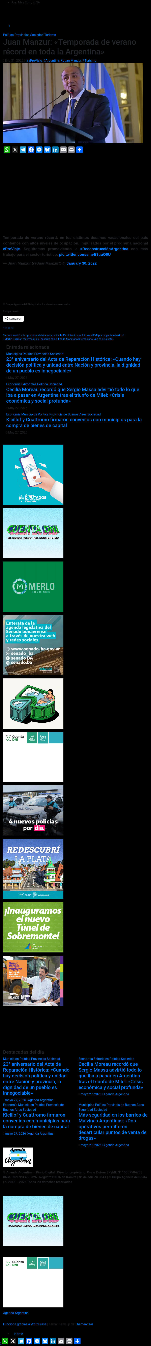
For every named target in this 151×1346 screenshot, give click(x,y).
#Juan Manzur (71, 60)
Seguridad (86, 1110)
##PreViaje (34, 60)
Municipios (14, 354)
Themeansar (84, 1324)
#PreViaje (11, 249)
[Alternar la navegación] (78, 26)
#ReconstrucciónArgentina (104, 249)
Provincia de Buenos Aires (68, 414)
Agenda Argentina (40, 1100)
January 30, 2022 (82, 263)
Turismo (50, 35)
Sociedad (37, 35)
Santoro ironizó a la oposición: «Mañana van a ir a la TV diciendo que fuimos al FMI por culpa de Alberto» (63, 335)
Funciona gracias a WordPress (25, 1324)
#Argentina (51, 60)
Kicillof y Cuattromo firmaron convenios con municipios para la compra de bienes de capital (36, 1120)
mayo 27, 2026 (16, 1100)
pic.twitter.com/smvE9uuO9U (85, 254)
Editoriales (29, 384)
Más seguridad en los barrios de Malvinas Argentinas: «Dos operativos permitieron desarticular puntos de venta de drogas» (113, 1126)
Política (8, 35)
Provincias (22, 35)
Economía (13, 384)
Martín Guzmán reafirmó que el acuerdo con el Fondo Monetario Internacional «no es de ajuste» (58, 339)
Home (18, 1334)
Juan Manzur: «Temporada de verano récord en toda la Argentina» (69, 46)
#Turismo (89, 60)
